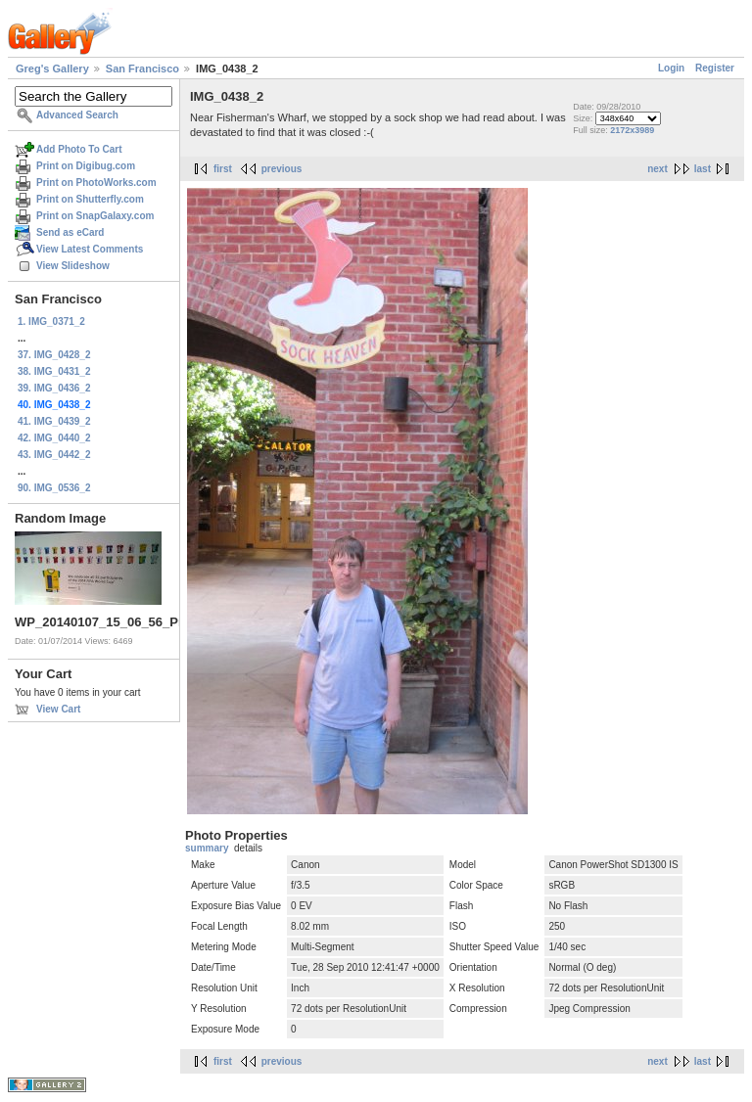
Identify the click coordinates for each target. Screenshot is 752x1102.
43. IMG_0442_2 (54, 454)
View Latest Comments (89, 249)
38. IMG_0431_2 (54, 371)
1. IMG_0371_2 (51, 321)
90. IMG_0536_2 (54, 487)
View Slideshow (73, 265)
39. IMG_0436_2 (54, 388)
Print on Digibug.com (85, 166)
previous (282, 168)
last (702, 168)
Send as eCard (70, 232)
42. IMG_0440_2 (54, 438)
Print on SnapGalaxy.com (95, 215)
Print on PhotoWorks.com (96, 182)
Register (714, 68)
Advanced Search (77, 115)
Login (671, 68)
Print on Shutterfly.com (90, 199)
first (222, 168)
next (657, 168)
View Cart (58, 709)
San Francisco (142, 68)
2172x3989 (632, 130)
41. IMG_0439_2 (54, 421)
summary (206, 848)
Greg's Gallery (52, 68)
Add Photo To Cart (79, 149)
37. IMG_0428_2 (54, 354)
